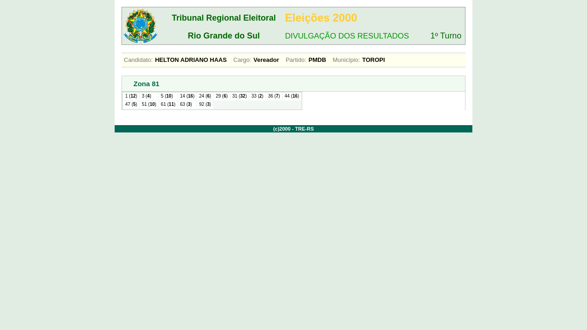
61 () (168, 104)
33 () (257, 96)
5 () (167, 96)
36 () (274, 96)
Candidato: (138, 59)
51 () (149, 104)
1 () (131, 96)
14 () (187, 96)
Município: (346, 59)
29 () (221, 96)
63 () (186, 104)
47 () (131, 104)
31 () (240, 96)
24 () (205, 96)
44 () (292, 96)
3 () (146, 96)
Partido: (296, 59)
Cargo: (242, 59)
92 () (205, 104)
